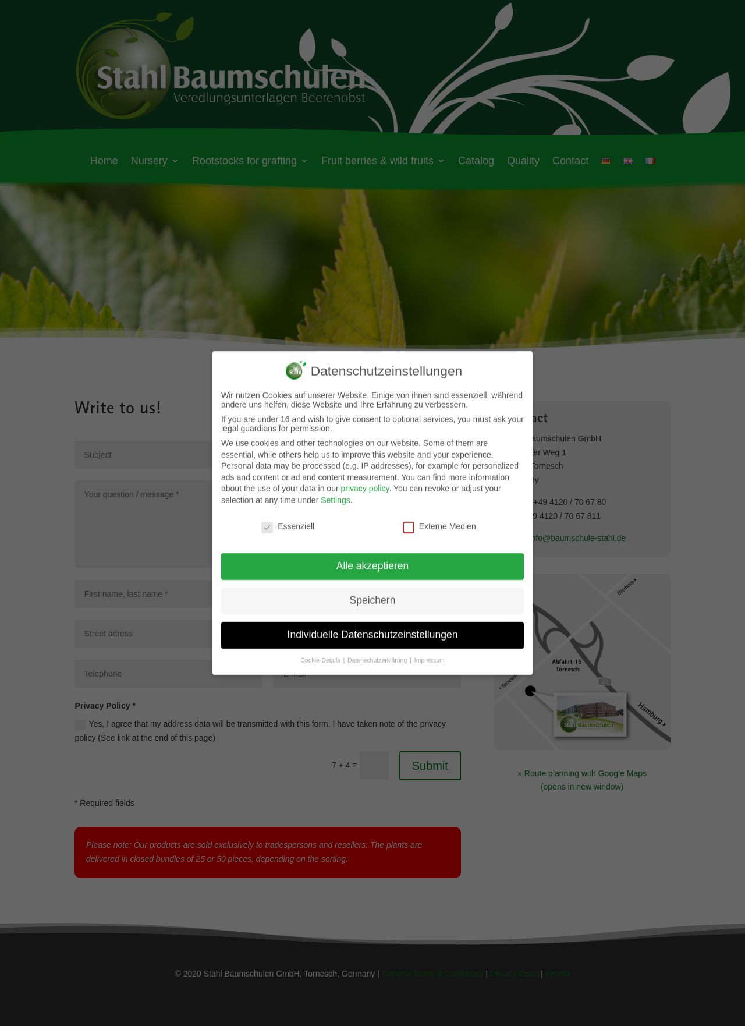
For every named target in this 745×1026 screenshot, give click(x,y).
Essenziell (287, 518)
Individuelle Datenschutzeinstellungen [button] (373, 627)
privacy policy (364, 481)
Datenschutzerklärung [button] (378, 652)
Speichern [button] (373, 593)
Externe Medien (439, 518)
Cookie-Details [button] (321, 652)
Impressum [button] (429, 652)
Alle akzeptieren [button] (372, 558)
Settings (335, 492)
